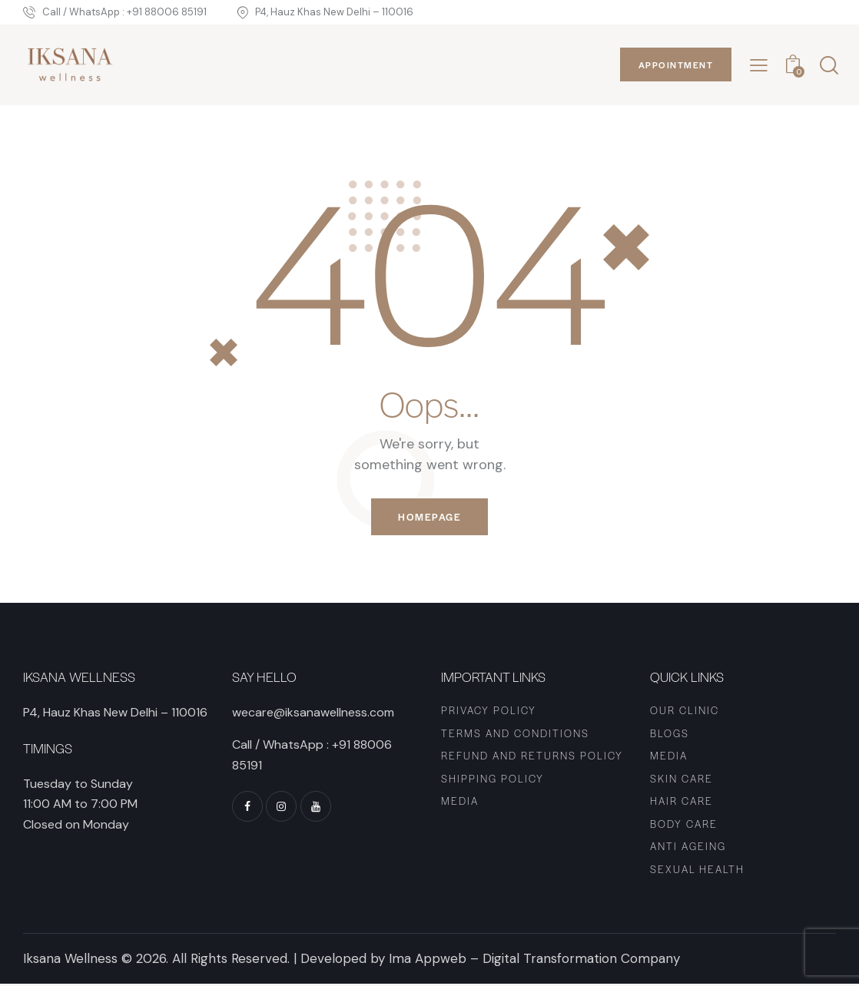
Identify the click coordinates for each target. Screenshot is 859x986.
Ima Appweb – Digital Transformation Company (534, 960)
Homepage (429, 518)
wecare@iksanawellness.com (313, 714)
